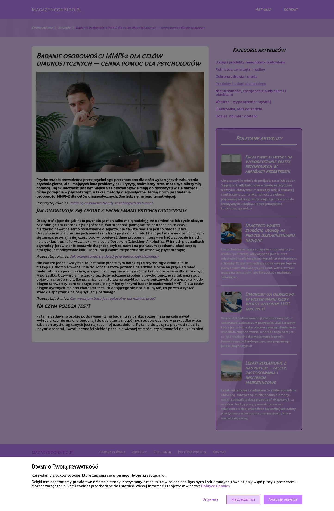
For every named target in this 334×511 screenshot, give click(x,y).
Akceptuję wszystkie (283, 499)
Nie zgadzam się (243, 499)
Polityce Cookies (215, 486)
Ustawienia (210, 499)
